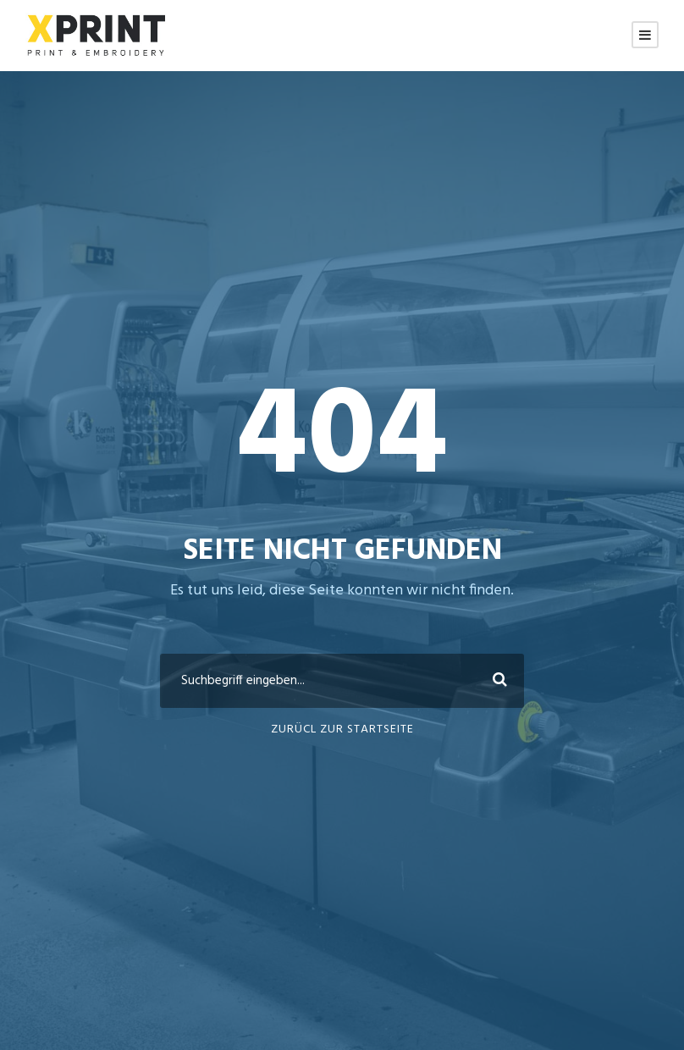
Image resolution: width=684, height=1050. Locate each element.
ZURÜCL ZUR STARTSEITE (342, 729)
